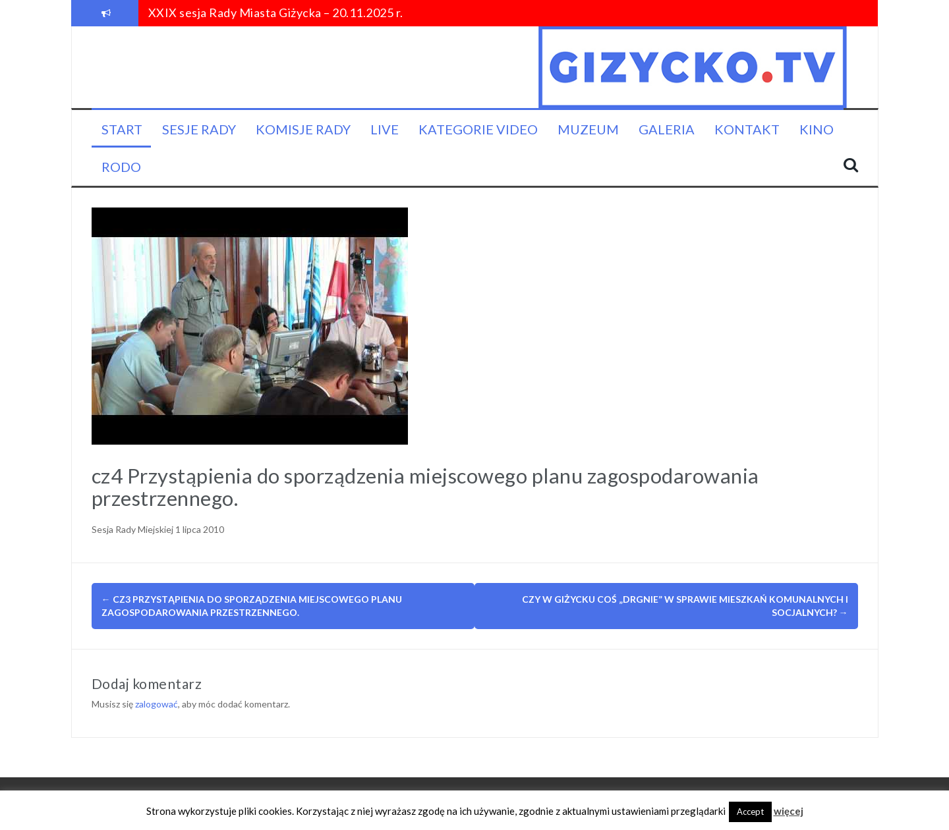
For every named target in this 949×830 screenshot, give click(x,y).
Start (121, 129)
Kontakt (747, 129)
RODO (121, 167)
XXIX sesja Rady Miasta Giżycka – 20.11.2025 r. (275, 12)
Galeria (667, 129)
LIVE (384, 129)
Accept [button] (750, 811)
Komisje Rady (303, 129)
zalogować (156, 703)
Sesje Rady (199, 129)
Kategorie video (478, 129)
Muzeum (588, 129)
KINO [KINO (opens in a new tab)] (816, 129)
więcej (788, 811)
